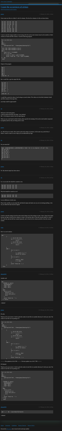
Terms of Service (22, 425)
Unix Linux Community (6, 1)
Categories (7, 425)
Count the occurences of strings (14, 7)
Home (2, 425)
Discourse (9, 429)
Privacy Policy (31, 425)
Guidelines (14, 425)
